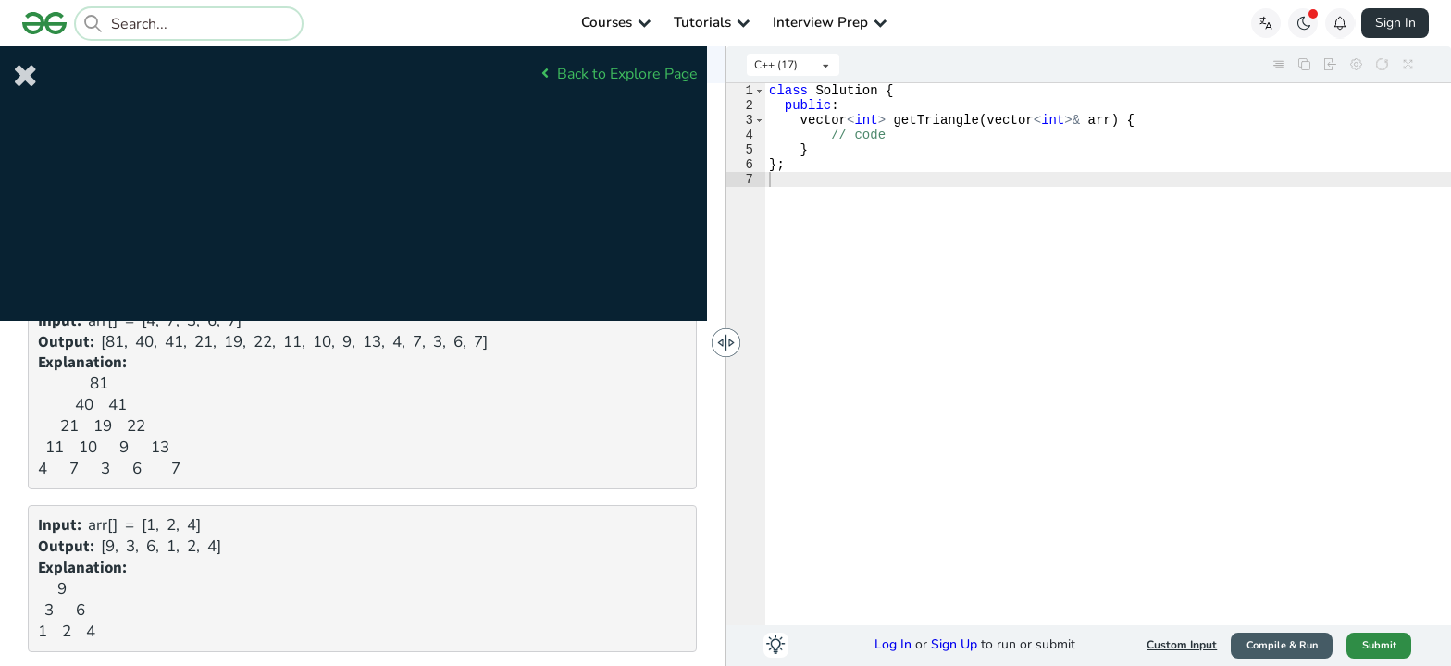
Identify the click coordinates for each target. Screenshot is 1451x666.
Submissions (406, 66)
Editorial (255, 66)
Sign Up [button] (954, 644)
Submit (1379, 645)
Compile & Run (1282, 645)
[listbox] (793, 65)
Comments (558, 66)
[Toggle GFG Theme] (1303, 23)
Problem (103, 66)
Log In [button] (893, 644)
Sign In (1395, 22)
